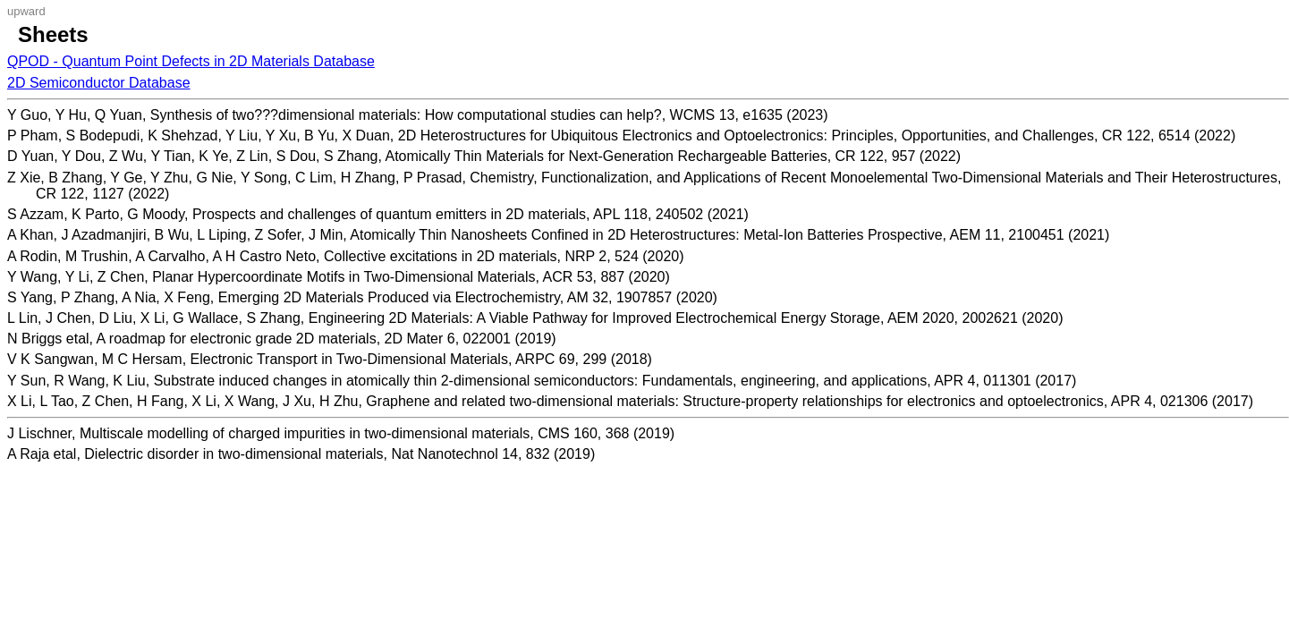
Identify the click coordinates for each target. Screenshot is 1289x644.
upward (26, 11)
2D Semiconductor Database (99, 82)
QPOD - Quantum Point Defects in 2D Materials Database (191, 61)
